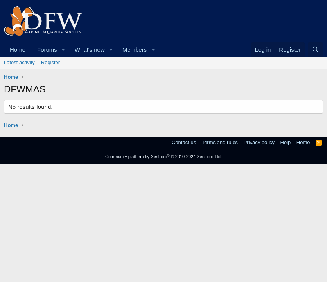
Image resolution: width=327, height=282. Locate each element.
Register (50, 62)
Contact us (184, 142)
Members (134, 49)
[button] (63, 49)
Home (17, 49)
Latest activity (19, 62)
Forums (47, 49)
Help (285, 142)
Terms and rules (220, 142)
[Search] (315, 49)
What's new (90, 49)
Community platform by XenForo (163, 156)
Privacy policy (259, 142)
